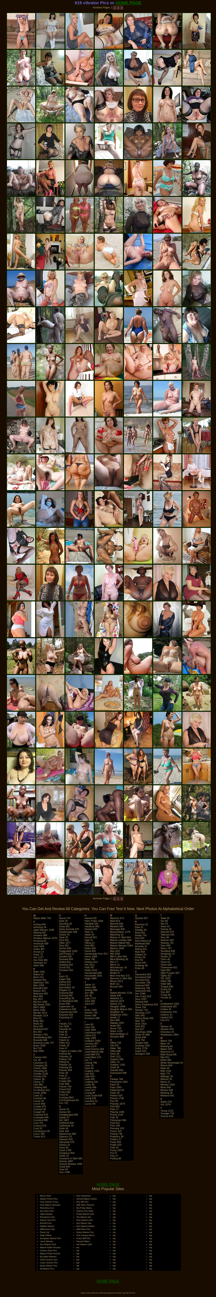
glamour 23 (65, 1136)
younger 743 (167, 1113)
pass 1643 (116, 1087)
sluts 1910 (141, 1023)
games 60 (64, 1112)
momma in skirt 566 (121, 978)
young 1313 (166, 1110)
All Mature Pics (47, 1269)
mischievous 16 (118, 967)
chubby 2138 (40, 1073)
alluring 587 (39, 932)
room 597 (140, 962)
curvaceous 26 (41, 1131)
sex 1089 (140, 993)
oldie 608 (115, 1051)
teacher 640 (167, 940)
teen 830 (165, 945)
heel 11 (89, 932)
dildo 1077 (65, 943)
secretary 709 (142, 982)
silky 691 (140, 1015)
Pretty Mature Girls (85, 1214)
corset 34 (38, 1101)
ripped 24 (140, 954)
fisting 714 (65, 1059)
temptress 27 (167, 954)
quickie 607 (141, 918)
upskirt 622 (166, 1017)
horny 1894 (91, 956)
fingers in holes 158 (70, 1051)
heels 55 (89, 934)
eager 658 (64, 979)
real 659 (140, 932)
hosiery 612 (91, 962)
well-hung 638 (168, 1054)
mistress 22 (116, 970)
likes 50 (89, 1068)
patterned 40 (117, 1090)
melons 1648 (117, 948)
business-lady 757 (43, 1043)
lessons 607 (91, 1043)
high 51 (89, 940)
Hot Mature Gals (84, 1244)
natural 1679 (117, 1001)
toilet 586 (165, 984)
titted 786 (165, 981)
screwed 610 (142, 980)
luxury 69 (90, 1103)
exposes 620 (66, 1014)
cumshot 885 (40, 1120)
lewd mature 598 (94, 1052)
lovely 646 (90, 1087)
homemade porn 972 (96, 954)
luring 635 (90, 1098)
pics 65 (114, 1101)
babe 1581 (39, 971)
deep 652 (64, 926)
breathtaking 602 (42, 1037)
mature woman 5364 (121, 945)
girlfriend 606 (66, 1123)
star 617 (139, 1029)
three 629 (166, 964)
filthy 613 (64, 1043)
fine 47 (63, 1048)
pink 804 (114, 1106)
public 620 (115, 1145)
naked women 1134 (121, 993)
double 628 (65, 956)
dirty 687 (64, 945)
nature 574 (116, 1003)
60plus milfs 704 (42, 918)
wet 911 (164, 1057)
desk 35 (63, 937)
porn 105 (115, 1125)
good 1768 (65, 1150)
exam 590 (64, 1003)
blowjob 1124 (40, 1015)
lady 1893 (90, 1030)
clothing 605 (40, 1087)
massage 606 (117, 929)
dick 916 (64, 940)
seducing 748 (142, 988)
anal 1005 (38, 946)
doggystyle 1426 (68, 951)
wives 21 (165, 1082)
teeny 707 (166, 948)
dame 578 (64, 918)
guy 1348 (64, 1172)
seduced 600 (142, 985)
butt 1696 (38, 1051)
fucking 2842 (66, 1097)
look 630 (90, 1079)
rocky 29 (140, 957)
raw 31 (139, 927)
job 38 (88, 995)
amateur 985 (40, 935)
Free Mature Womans (50, 1205)
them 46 (165, 959)
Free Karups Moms (85, 1235)
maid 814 (115, 921)
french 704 (65, 1086)
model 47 (115, 973)
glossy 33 (64, 1145)
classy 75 (38, 1082)
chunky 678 (39, 1076)
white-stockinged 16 (171, 1062)
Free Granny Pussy (49, 1202)
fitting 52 (64, 1062)
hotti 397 (89, 967)
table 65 (165, 918)
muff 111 (114, 984)
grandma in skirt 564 (70, 1158)
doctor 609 (65, 948)
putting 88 (115, 1158)
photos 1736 (117, 1098)
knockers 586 (92, 1018)
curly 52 (37, 1128)
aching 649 (39, 924)
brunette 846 (40, 1040)
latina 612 (90, 1035)
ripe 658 (140, 952)
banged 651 (39, 980)
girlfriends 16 (66, 1125)
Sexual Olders (83, 1241)
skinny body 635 (144, 1018)
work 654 (165, 1087)
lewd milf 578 (92, 1054)
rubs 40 (139, 968)
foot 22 (63, 1075)
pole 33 (114, 1117)
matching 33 (116, 934)
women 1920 (167, 1084)
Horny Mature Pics (85, 1232)
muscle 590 (116, 986)
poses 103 (116, 1131)
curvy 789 (38, 1134)
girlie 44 (63, 1128)
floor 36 (63, 1073)
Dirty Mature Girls (84, 1220)
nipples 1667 (117, 1023)
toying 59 (165, 989)
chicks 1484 (40, 1068)
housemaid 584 (93, 973)
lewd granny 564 (94, 1049)
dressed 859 (66, 959)
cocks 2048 (39, 1093)
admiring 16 (39, 927)
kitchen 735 (91, 1012)
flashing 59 (65, 1067)
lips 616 (89, 1073)
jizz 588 (89, 993)
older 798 (115, 1048)
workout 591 (167, 1095)
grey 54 (63, 1169)
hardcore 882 (92, 926)
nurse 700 (115, 1028)
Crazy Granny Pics (49, 1262)
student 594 (141, 1043)
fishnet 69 (65, 1053)
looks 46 (89, 1084)
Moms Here (45, 1196)
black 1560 (39, 1010)
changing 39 (40, 1065)
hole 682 (89, 945)
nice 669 (115, 1020)
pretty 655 (115, 1142)
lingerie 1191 (92, 1071)
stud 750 (140, 1040)
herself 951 (91, 937)
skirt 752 (140, 1021)
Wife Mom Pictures (85, 1205)
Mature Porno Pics (48, 1199)
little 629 (89, 1076)
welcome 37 (167, 1052)
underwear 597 (168, 1006)
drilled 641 (65, 962)
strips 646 (140, 1037)
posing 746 (116, 1134)
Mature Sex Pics (47, 1220)
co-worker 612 (41, 1090)
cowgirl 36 (39, 1112)
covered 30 (39, 1109)
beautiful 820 (40, 988)
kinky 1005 (91, 1010)
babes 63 (38, 974)
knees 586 (90, 1015)
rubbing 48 (141, 965)
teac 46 (164, 937)
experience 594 (67, 1009)
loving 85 (90, 1093)
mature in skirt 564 (120, 937)
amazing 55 (39, 941)
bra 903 (37, 1032)
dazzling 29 (65, 923)
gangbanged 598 (68, 1114)
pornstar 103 (117, 1128)
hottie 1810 (91, 970)
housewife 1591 (93, 975)
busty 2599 (39, 1045)
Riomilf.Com (45, 1223)
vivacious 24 (167, 1032)
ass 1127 (38, 957)
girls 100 (64, 1131)
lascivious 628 (93, 1032)
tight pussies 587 (170, 973)
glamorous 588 (67, 1134)
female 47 (65, 1037)
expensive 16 (66, 1006)
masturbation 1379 (120, 932)
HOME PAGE (128, 2)
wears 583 (166, 1049)
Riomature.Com (47, 1217)
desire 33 (64, 934)
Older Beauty (46, 1214)
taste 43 (165, 926)
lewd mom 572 (93, 1057)
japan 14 (90, 984)
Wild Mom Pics (83, 1229)
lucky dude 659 (93, 1095)
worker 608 (166, 1090)
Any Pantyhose (83, 1196)
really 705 (141, 935)
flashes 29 (65, 1064)
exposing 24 (66, 1017)
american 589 (40, 943)
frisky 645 (64, 1092)
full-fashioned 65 (69, 1100)
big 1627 (38, 999)
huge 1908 (90, 978)
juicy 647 (90, 1003)
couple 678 (39, 1106)
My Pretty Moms (84, 1208)
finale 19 (64, 1045)
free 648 (64, 1084)
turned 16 (165, 997)
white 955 (165, 1060)
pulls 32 (114, 1147)
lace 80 (89, 1024)
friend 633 (65, 1089)
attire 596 (38, 965)
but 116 (37, 1048)
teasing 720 (167, 943)
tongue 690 (166, 986)
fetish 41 (64, 1040)
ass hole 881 (40, 960)
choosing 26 (40, 1071)
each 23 (63, 976)
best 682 (38, 996)
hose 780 (90, 959)
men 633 (114, 951)
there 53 (165, 962)
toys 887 (165, 992)
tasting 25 (166, 929)
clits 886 (38, 1084)
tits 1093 (165, 978)
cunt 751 (38, 1123)
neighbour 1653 (118, 1014)
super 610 (140, 1051)
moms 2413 (116, 981)
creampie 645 (41, 1117)
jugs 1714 (90, 998)
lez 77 (88, 1060)
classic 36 (39, 1079)
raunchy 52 (141, 924)
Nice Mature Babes (85, 1226)
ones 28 (114, 1053)
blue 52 (37, 1018)
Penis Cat (44, 1232)
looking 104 (91, 1082)
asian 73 (38, 954)
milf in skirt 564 (118, 956)
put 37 (113, 1153)
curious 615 (39, 1125)
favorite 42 (65, 1029)
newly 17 (115, 1017)
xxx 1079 (165, 1104)
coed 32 (38, 1095)
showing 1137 (142, 1012)
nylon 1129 (116, 1031)
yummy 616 (166, 1116)
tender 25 (165, 956)
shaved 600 (141, 1002)
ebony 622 (65, 984)
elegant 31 (65, 990)
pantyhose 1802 (119, 1082)
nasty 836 (115, 995)
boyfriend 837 (40, 1029)
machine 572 (117, 918)
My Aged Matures (48, 1256)
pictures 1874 (117, 1103)
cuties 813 (39, 1136)
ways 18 (165, 1043)
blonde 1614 (40, 1012)
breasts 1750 (40, 1034)
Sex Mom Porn (47, 1211)
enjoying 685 (66, 993)
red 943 (139, 938)
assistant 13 (40, 962)
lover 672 (90, 1090)
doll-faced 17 (66, 954)
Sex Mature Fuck (48, 1244)
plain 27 (114, 1109)
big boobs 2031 (42, 1004)
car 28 (37, 1060)
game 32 (64, 1109)
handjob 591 (91, 923)
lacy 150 (89, 1027)
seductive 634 (142, 991)
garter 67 (64, 1117)
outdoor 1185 (117, 1064)
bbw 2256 (38, 985)
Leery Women (46, 1241)
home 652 (90, 951)
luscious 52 (91, 1101)
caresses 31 (40, 1062)
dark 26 (63, 921)
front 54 (63, 1095)
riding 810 (141, 949)
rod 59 (139, 960)
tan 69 (164, 921)
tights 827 (166, 975)
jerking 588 (91, 990)
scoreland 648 (143, 977)
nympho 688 (117, 1036)
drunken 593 (66, 970)
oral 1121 (115, 1056)
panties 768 (116, 1079)
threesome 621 (168, 967)
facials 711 (65, 1023)
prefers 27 (115, 1139)
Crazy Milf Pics (83, 1238)
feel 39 (63, 1032)
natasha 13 (116, 998)
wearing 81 (166, 1046)
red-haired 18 (143, 941)
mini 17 (114, 962)
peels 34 (114, 1093)
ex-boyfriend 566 (68, 1001)
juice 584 (90, 1001)
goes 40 (63, 1147)
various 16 (166, 1026)
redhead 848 (142, 943)
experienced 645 (68, 1012)
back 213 (38, 977)
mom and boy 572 (120, 975)
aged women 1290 (43, 930)
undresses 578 (168, 1012)
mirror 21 (115, 964)
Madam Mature (47, 1226)
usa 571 (165, 1020)
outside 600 (116, 1070)
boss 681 (38, 1026)
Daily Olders (45, 1235)
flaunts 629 (65, 1070)
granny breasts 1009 (70, 1164)
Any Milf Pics (82, 1202)
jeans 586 (90, 987)
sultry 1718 (141, 1048)
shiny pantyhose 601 (146, 1004)
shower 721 (141, 1010)
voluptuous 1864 (169, 1034)
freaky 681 (65, 1081)
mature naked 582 (120, 943)
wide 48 (164, 1068)
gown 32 (64, 1155)
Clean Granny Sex (48, 1259)
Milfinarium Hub (47, 1229)
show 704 (140, 1007)
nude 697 (115, 1025)
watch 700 (166, 1041)
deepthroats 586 (68, 932)
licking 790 (91, 1062)
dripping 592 (66, 964)
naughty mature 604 (121, 1009)
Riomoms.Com (47, 1208)
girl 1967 (64, 1120)
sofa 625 (140, 1026)
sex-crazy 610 (143, 996)
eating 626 (65, 982)
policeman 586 (118, 1120)
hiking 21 (90, 943)
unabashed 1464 (169, 1003)
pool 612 (115, 1123)
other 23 (114, 1062)
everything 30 (66, 998)
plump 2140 (116, 1114)
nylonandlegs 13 (119, 1034)
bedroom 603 (40, 993)
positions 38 (116, 1136)
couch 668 (39, 1103)
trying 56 (165, 995)
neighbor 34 (116, 1012)
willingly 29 (166, 1076)
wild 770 (165, 1073)
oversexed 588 (118, 1073)
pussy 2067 (116, 1150)
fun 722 (63, 1103)
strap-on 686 (142, 1034)
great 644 (64, 1166)
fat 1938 (64, 1026)
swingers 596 (142, 1053)
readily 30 (141, 930)
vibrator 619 (167, 1029)
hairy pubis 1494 (94, 921)
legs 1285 (90, 1038)
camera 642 (40, 1057)
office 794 (115, 1043)
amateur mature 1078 (45, 938)
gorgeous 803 (66, 1153)
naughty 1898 (117, 1006)
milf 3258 (115, 954)
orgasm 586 (116, 1059)
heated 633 (91, 929)
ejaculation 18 (66, 987)
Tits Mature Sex (83, 1217)
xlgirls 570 (166, 1102)
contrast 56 (39, 1098)
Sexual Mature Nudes (86, 1199)
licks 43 (89, 1065)
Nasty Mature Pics (48, 1265)
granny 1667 (66, 1161)
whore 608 (166, 1065)
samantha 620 (143, 974)
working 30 (166, 1093)
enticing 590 (66, 995)
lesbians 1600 (92, 1041)
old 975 (114, 1045)
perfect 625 (116, 1095)
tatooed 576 (167, 932)
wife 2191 (165, 1071)
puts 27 (114, 1155)
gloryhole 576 (66, 1142)
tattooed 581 (167, 934)
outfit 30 (114, 1067)
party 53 (114, 1084)
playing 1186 (117, 1112)
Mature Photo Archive (50, 1253)
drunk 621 (64, 967)
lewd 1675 (90, 1046)
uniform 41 (166, 1014)
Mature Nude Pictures (50, 1247)
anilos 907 (39, 949)
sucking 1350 (142, 1045)
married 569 (116, 923)
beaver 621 (39, 991)
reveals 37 (141, 946)
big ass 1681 (40, 1002)
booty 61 (38, 1023)
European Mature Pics (50, 1238)
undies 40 (165, 1009)
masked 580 (116, 926)
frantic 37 (64, 1078)
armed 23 (38, 952)
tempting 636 (167, 951)
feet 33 (63, 1034)
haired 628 (90, 918)
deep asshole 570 (69, 929)
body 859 (38, 1021)
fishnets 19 (65, 1056)
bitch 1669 (39, 1007)
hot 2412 (89, 964)
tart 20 (164, 923)
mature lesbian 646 (120, 940)
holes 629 (90, 948)
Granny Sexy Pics (48, 1250)
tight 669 (165, 970)
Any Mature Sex (84, 1223)
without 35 (166, 1079)
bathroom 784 (41, 982)
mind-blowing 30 (119, 959)
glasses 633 (66, 1139)
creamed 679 (40, 1114)
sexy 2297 (141, 999)
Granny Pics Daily (84, 1211)
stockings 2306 (143, 1032)
